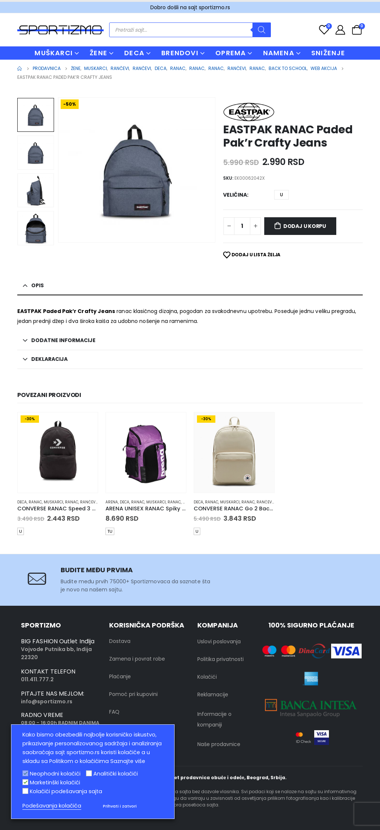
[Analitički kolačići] (89, 773)
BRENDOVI (179, 52)
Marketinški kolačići (55, 782)
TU (109, 531)
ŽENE (98, 52)
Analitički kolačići (115, 773)
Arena (111, 502)
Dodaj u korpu (304, 226)
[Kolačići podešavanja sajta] (25, 791)
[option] (35, 115)
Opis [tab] (37, 285)
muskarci (53, 502)
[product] (58, 452)
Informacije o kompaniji (214, 719)
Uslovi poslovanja (219, 641)
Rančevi (88, 502)
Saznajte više (127, 761)
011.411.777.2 (37, 679)
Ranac (35, 502)
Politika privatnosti (220, 659)
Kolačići (207, 676)
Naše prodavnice (218, 744)
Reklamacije (212, 694)
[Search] (261, 29)
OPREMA (230, 52)
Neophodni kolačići (55, 773)
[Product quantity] (242, 226)
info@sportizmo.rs (46, 701)
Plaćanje (120, 676)
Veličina (235, 194)
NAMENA (278, 52)
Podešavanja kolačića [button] (51, 805)
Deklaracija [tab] (49, 359)
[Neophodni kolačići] (25, 773)
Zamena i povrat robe (137, 658)
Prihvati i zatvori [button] (120, 806)
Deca (22, 502)
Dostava (119, 641)
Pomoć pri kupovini (133, 694)
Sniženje (328, 52)
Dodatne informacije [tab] (63, 340)
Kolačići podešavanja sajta (66, 791)
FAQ (114, 711)
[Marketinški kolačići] (25, 782)
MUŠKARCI (54, 52)
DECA (134, 52)
